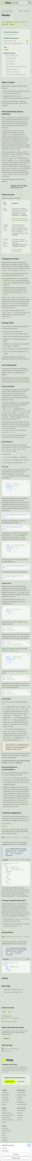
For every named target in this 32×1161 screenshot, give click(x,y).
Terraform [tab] (26, 837)
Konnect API (5, 24)
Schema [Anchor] (5, 978)
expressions (11, 359)
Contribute (6, 1038)
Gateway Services (24, 117)
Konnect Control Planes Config (12, 43)
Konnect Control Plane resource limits (16, 74)
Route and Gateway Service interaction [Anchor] (12, 112)
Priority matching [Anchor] (8, 386)
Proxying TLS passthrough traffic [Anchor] (14, 900)
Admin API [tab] (8, 837)
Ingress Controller (22, 1104)
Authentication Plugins (8, 1115)
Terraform (12, 24)
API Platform (5, 1092)
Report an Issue (6, 1018)
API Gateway (5, 1095)
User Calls (4, 1138)
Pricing (4, 1104)
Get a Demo (20, 1081)
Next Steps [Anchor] (6, 986)
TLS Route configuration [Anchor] (11, 813)
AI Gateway (5, 1097)
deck (22, 22)
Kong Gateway (9, 10)
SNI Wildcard (7, 894)
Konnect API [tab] (16, 837)
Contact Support (7, 1051)
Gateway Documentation (11, 34)
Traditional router (10, 61)
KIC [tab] (21, 837)
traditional (20, 359)
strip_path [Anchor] (5, 466)
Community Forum (7, 1130)
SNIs (4, 826)
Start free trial (10, 1081)
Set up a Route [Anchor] (7, 932)
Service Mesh (5, 1099)
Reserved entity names (12, 69)
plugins (25, 103)
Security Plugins (6, 1117)
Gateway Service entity (12, 55)
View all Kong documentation (9, 1021)
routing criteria (14, 407)
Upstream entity (10, 64)
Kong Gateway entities (7, 11)
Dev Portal (5, 1102)
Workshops (5, 1140)
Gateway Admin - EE (9, 41)
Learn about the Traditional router (13, 992)
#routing (6, 49)
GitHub (4, 1133)
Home (3, 10)
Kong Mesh (20, 1097)
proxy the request (24, 382)
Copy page (6, 19)
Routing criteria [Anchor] (8, 323)
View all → (5, 1122)
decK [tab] (3, 837)
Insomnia (19, 1099)
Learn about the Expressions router (13, 989)
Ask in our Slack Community (10, 1048)
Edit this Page (15, 1018)
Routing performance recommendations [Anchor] (9, 768)
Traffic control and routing (13, 72)
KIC (26, 22)
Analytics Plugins (6, 1113)
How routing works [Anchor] (9, 365)
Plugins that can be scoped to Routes (16, 66)
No (9, 1012)
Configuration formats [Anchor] (10, 259)
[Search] (20, 2)
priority (14, 380)
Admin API (16, 22)
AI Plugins (4, 1110)
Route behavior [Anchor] (7, 442)
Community (5, 1128)
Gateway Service (15, 93)
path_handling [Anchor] (6, 699)
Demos (4, 1135)
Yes (4, 1012)
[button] (28, 482)
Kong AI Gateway (21, 1095)
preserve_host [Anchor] (6, 583)
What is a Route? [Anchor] (8, 82)
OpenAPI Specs (21, 1102)
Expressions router (11, 58)
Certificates (6, 823)
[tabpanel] (16, 863)
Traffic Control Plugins (8, 1120)
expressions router (22, 802)
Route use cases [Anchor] (8, 195)
